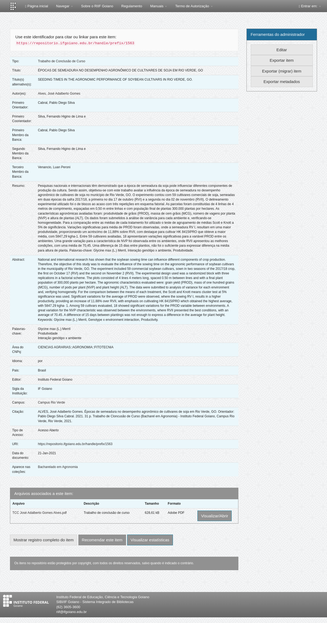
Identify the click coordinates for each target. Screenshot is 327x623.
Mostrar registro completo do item (43, 540)
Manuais (158, 6)
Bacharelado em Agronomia (58, 467)
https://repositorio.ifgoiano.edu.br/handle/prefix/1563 (75, 444)
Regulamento (131, 6)
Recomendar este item (102, 540)
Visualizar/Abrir (214, 516)
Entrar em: (310, 6)
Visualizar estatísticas (150, 540)
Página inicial (36, 6)
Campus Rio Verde (51, 402)
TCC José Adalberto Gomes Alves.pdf (39, 513)
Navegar (64, 6)
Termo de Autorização (194, 6)
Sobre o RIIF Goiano (97, 6)
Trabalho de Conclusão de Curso (61, 61)
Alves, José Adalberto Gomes (59, 93)
